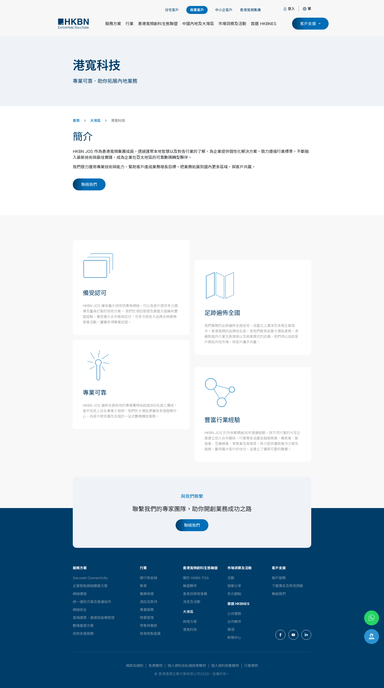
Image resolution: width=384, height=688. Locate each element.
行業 (129, 23)
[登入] (285, 9)
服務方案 (113, 23)
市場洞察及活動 (232, 23)
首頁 (76, 120)
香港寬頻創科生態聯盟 (158, 23)
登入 (291, 8)
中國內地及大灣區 (198, 23)
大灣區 (95, 120)
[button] (309, 8)
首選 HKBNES (263, 23)
